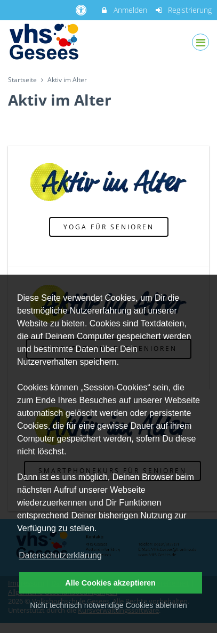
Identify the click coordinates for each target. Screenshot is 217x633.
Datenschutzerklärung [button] (60, 555)
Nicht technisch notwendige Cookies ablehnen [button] (108, 605)
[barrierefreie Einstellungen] (81, 10)
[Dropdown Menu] (200, 42)
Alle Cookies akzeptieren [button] (110, 583)
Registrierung (183, 10)
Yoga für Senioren (108, 226)
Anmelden (123, 10)
